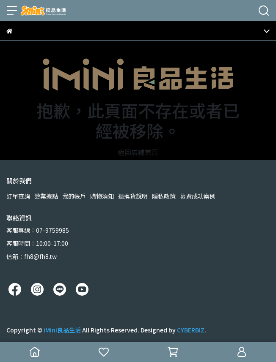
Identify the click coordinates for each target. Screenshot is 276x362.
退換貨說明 (133, 196)
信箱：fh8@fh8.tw (31, 256)
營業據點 (46, 196)
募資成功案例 (197, 196)
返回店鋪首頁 (138, 152)
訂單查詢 (18, 196)
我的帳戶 (74, 196)
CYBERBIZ (190, 330)
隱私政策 (164, 196)
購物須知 (102, 196)
